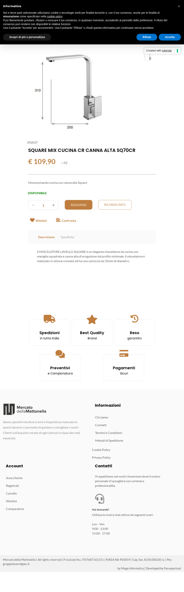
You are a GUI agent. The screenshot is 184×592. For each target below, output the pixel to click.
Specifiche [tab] (67, 237)
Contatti (100, 425)
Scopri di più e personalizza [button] (27, 37)
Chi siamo (101, 417)
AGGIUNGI (78, 205)
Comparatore (15, 509)
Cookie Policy (101, 449)
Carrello (11, 493)
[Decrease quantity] (33, 205)
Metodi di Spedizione (109, 440)
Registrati (12, 485)
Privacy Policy (101, 457)
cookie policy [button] (54, 16)
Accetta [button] (170, 37)
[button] (70, 93)
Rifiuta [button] (147, 37)
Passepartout (172, 568)
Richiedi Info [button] (115, 204)
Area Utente (14, 478)
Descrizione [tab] (46, 237)
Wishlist (11, 501)
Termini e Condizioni (108, 432)
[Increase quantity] (53, 205)
